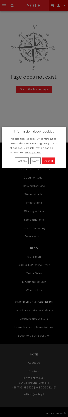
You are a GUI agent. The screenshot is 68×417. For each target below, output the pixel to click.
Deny (35, 160)
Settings (22, 160)
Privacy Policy (33, 152)
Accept (48, 160)
